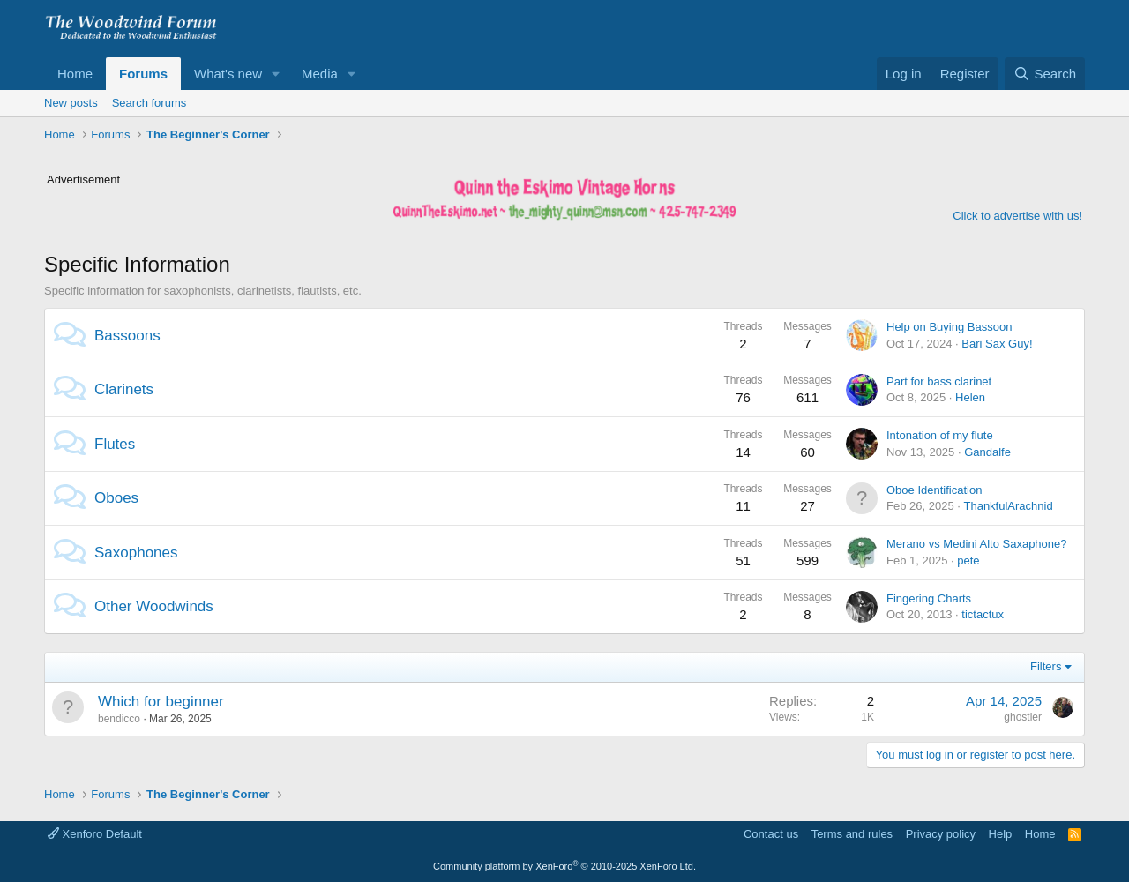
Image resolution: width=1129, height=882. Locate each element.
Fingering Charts (928, 598)
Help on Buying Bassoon (949, 326)
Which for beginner (161, 701)
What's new (228, 73)
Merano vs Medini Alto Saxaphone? (976, 543)
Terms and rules (852, 834)
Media (320, 73)
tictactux (982, 614)
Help (1001, 834)
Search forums (149, 102)
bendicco (119, 719)
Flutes (114, 444)
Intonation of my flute (939, 435)
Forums (143, 73)
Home (75, 73)
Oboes (116, 498)
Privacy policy (941, 834)
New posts (71, 102)
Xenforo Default (95, 834)
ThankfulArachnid (1007, 505)
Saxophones (136, 552)
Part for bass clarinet (938, 381)
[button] (276, 73)
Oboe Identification (934, 490)
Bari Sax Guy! (996, 343)
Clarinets (123, 389)
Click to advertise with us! (1017, 215)
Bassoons (127, 335)
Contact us (771, 834)
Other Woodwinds (153, 606)
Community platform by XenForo (564, 866)
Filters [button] (1045, 666)
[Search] (1045, 73)
